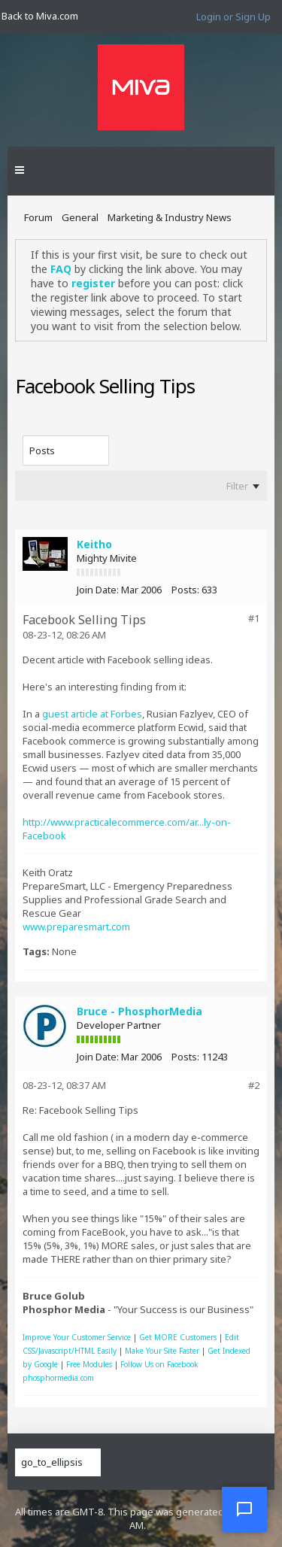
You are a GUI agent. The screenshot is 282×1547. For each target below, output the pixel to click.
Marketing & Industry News (170, 217)
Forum (38, 217)
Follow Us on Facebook (159, 1364)
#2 (253, 1085)
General (80, 217)
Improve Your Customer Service (77, 1337)
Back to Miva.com (40, 16)
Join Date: (98, 589)
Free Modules (89, 1364)
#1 (253, 618)
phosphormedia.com (58, 1378)
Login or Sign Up (233, 16)
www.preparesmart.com (76, 926)
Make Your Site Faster (162, 1350)
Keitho (94, 544)
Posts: (185, 589)
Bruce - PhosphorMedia (139, 1011)
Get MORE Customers (178, 1337)
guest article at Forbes (92, 713)
